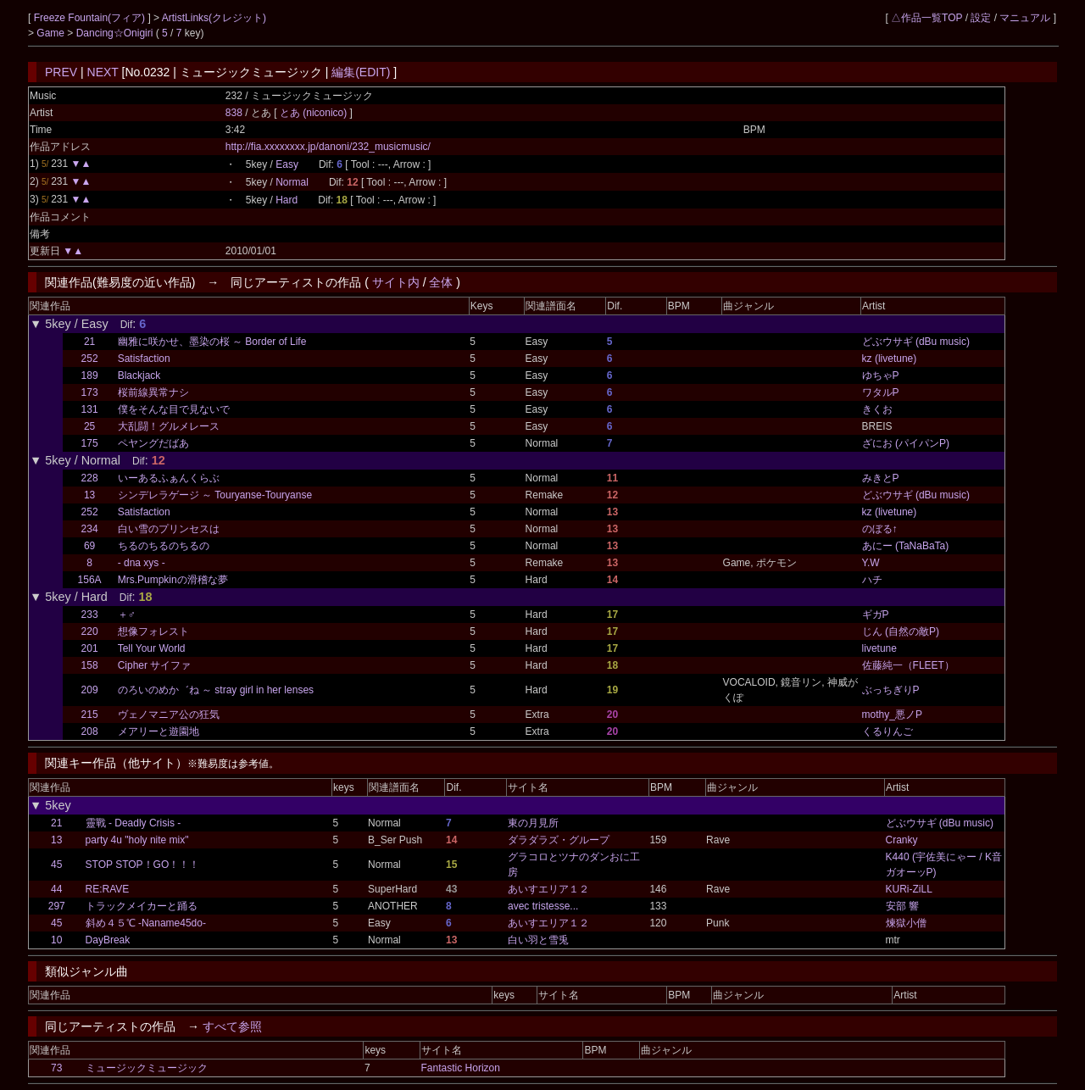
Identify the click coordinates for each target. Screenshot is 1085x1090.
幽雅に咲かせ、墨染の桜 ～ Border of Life (212, 342)
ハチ (872, 580)
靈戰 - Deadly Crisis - (133, 823)
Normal (292, 182)
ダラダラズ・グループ (558, 840)
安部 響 (902, 906)
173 (89, 392)
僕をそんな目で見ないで (174, 409)
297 (56, 906)
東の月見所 (533, 823)
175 (89, 443)
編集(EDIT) (360, 72)
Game (51, 33)
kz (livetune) (889, 358)
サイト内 (396, 282)
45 (56, 864)
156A (90, 580)
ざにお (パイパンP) (905, 443)
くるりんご (887, 731)
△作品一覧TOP (926, 18)
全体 (441, 282)
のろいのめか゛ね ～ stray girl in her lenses (216, 690)
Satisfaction (144, 358)
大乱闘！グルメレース (169, 426)
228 (89, 478)
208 (89, 731)
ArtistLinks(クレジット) (214, 18)
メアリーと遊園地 (158, 731)
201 (89, 648)
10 (56, 940)
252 (89, 358)
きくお (877, 409)
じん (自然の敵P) (900, 631)
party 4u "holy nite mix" (137, 840)
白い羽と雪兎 (538, 940)
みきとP (880, 478)
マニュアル (1024, 18)
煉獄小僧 (906, 923)
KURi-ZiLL (909, 889)
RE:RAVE (108, 889)
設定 (981, 18)
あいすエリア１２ (548, 889)
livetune (879, 648)
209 (89, 690)
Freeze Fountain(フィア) (91, 18)
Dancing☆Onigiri (116, 33)
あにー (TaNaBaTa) (905, 546)
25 (89, 426)
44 (56, 889)
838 (233, 113)
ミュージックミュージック (147, 1068)
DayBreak (108, 940)
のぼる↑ (880, 529)
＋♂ (127, 614)
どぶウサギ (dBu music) (916, 342)
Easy (286, 164)
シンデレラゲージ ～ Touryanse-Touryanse (215, 495)
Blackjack (139, 375)
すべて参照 (232, 1026)
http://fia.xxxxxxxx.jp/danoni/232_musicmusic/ (328, 147)
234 (89, 529)
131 (89, 409)
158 (89, 665)
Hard (286, 200)
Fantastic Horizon (460, 1068)
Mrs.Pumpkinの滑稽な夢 (173, 580)
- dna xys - (141, 563)
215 (89, 714)
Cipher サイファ (155, 665)
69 (89, 546)
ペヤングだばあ (153, 443)
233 (89, 614)
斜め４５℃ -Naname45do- (146, 923)
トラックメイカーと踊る (142, 906)
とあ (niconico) (315, 113)
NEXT (103, 72)
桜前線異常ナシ (153, 392)
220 (89, 631)
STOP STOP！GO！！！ (143, 864)
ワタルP (880, 392)
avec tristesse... (543, 906)
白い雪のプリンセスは (169, 529)
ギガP (875, 614)
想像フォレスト (153, 631)
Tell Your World (152, 648)
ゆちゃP (880, 375)
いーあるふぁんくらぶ (169, 478)
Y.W (871, 563)
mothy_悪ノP (892, 714)
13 (89, 495)
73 (56, 1068)
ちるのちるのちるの (163, 546)
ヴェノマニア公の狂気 (169, 714)
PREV (61, 72)
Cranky (902, 840)
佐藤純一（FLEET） (908, 665)
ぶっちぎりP (891, 690)
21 (89, 342)
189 (89, 375)
